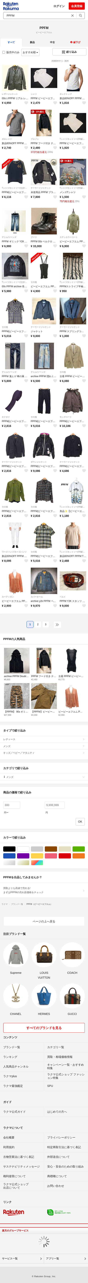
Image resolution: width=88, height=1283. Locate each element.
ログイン (59, 6)
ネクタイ (6, 417)
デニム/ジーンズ (9, 237)
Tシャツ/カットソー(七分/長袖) (15, 188)
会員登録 (76, 6)
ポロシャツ (7, 139)
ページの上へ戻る (44, 921)
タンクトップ (66, 94)
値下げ (75, 42)
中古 (52, 42)
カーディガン (8, 597)
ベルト (63, 597)
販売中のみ (10, 52)
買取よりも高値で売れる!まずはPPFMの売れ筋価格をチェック (44, 890)
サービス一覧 (10, 1258)
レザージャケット (10, 94)
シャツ (34, 94)
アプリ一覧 (52, 1258)
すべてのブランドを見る (44, 1028)
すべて (11, 42)
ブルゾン (35, 139)
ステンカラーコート (69, 237)
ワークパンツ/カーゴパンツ (14, 552)
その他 (34, 282)
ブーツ (34, 237)
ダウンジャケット (39, 462)
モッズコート (66, 417)
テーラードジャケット (41, 188)
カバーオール (37, 597)
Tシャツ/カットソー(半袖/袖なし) (73, 139)
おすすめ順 (30, 52)
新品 (32, 42)
